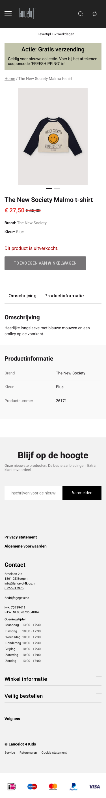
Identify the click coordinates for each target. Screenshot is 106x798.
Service (10, 753)
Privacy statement (21, 537)
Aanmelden (82, 492)
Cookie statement (54, 753)
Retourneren (28, 753)
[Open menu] (8, 13)
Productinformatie (64, 295)
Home (10, 79)
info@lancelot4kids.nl (20, 583)
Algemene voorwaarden (26, 546)
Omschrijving (22, 295)
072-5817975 (14, 588)
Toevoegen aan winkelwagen (45, 263)
